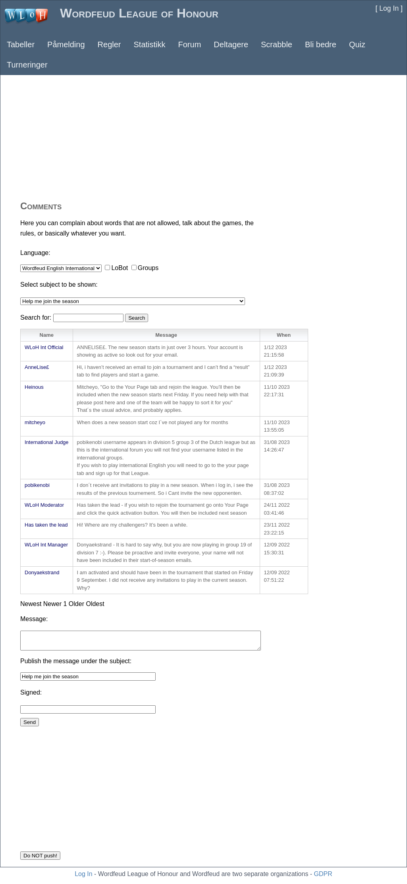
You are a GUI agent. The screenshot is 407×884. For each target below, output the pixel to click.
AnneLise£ (37, 367)
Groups (148, 267)
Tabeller (21, 44)
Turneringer (27, 64)
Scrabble (276, 44)
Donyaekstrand (42, 572)
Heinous (34, 387)
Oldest (95, 603)
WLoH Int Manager (46, 545)
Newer (52, 603)
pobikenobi (37, 485)
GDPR (323, 873)
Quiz (357, 44)
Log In (83, 873)
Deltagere (231, 44)
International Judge (47, 442)
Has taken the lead (46, 525)
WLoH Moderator (44, 505)
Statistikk (149, 44)
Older (76, 603)
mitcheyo (35, 422)
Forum (189, 44)
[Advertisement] (203, 137)
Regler (109, 44)
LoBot (119, 267)
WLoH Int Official (44, 347)
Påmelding (66, 44)
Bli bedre (320, 44)
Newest (30, 603)
